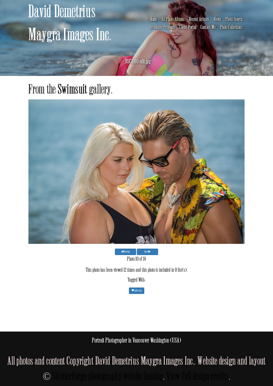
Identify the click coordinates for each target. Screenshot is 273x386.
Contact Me (208, 27)
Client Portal (188, 27)
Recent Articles (199, 19)
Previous (125, 251)
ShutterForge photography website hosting (107, 376)
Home (153, 19)
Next (147, 251)
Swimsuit (72, 89)
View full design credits (197, 376)
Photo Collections (231, 27)
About (217, 19)
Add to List (136, 290)
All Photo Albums (173, 19)
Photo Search (234, 19)
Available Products (162, 27)
